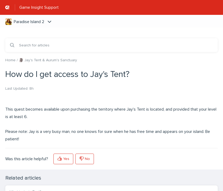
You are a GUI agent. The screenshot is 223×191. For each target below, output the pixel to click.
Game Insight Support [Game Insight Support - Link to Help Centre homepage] (39, 7)
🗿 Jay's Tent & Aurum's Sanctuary (48, 60)
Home (10, 60)
